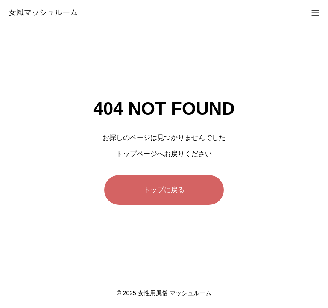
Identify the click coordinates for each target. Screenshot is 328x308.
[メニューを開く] (315, 13)
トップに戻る (164, 189)
